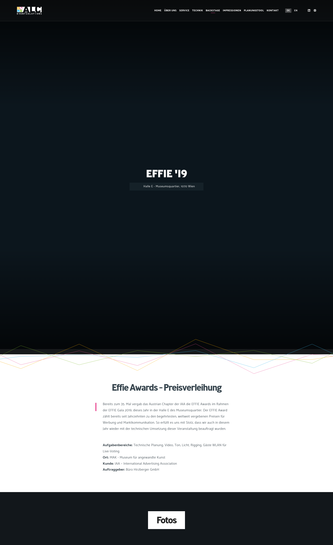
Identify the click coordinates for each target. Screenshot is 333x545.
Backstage (213, 11)
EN (296, 11)
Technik (197, 11)
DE (288, 11)
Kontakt (273, 11)
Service (184, 11)
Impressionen (232, 11)
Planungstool (254, 11)
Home (158, 11)
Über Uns (170, 11)
